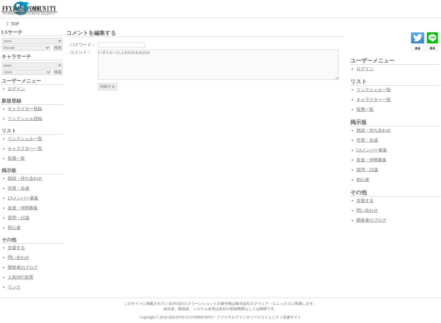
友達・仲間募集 (23, 208)
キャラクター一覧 (25, 148)
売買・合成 (18, 188)
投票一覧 (16, 158)
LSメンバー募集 (23, 198)
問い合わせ (18, 257)
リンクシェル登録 (25, 118)
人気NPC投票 (20, 277)
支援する (16, 247)
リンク (14, 287)
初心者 (14, 227)
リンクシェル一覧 (25, 138)
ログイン (16, 89)
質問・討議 (18, 218)
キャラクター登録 (25, 109)
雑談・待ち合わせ (25, 178)
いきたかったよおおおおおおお (218, 65)
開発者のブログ (23, 267)
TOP (15, 24)
